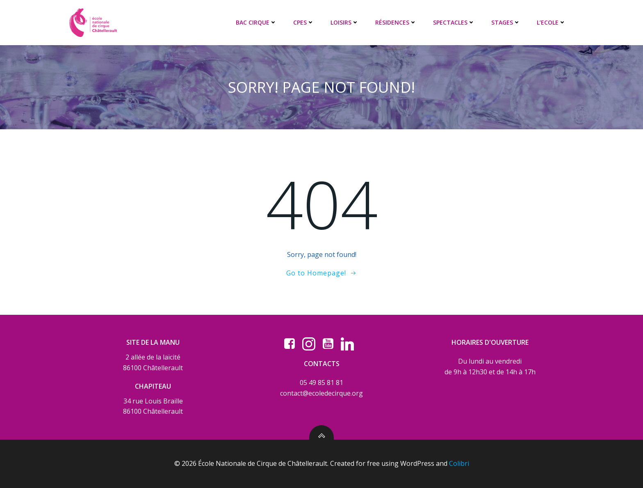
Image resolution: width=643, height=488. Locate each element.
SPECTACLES (454, 22)
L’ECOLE (551, 22)
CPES (303, 22)
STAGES (505, 22)
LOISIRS (345, 22)
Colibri (459, 463)
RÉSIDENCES (396, 22)
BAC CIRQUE (256, 22)
